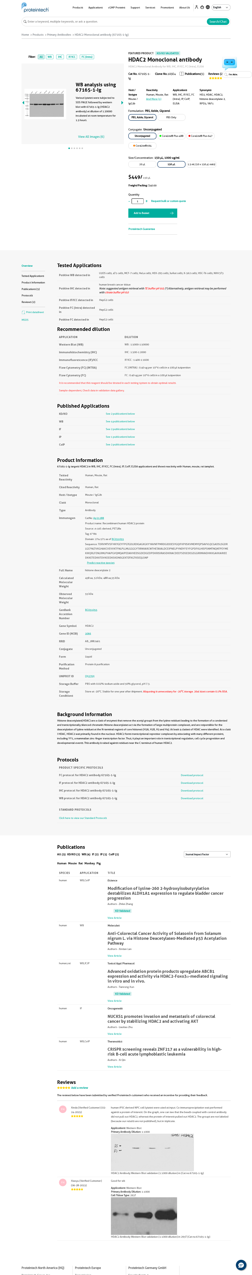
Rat (81, 863)
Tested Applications (33, 275)
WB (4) (86, 854)
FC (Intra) (87, 56)
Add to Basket (141, 213)
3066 (88, 633)
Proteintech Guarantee (141, 228)
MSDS (25, 319)
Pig (98, 863)
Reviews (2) (216, 74)
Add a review (79, 1088)
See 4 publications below (120, 421)
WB (50, 56)
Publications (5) (31, 289)
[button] (241, 1265)
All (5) (61, 854)
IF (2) (95, 854)
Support (135, 7)
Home (25, 34)
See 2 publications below (120, 413)
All (41, 56)
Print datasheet (33, 312)
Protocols (27, 295)
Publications (192, 74)
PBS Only (171, 117)
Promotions (167, 7)
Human (62, 863)
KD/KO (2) (73, 854)
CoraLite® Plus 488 (171, 135)
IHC (60, 56)
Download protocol (192, 775)
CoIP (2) (114, 854)
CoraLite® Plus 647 (200, 135)
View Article (115, 917)
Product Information (33, 282)
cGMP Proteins (116, 7)
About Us (184, 7)
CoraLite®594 (142, 145)
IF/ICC (71, 56)
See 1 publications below (120, 436)
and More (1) (153, 98)
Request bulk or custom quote (168, 201)
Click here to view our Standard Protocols (83, 817)
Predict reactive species (100, 562)
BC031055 (118, 539)
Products (78, 7)
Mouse (72, 863)
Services (150, 7)
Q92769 (89, 676)
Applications (95, 7)
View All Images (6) (91, 137)
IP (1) (103, 854)
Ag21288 (98, 518)
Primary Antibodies (59, 34)
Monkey (89, 863)
